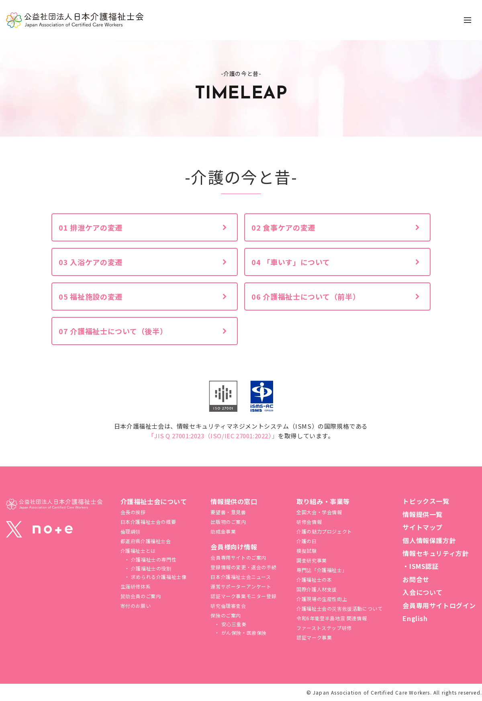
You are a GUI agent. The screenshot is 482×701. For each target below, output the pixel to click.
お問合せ (415, 579)
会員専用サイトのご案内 (238, 557)
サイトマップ (422, 527)
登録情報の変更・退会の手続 (243, 567)
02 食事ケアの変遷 (283, 227)
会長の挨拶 (133, 512)
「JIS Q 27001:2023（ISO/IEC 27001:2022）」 (213, 435)
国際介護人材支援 (316, 589)
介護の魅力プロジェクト (324, 531)
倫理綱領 (130, 531)
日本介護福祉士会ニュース (240, 576)
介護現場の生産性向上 (321, 598)
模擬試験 (306, 550)
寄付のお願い (135, 605)
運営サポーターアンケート (240, 586)
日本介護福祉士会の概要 (148, 521)
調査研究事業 (311, 560)
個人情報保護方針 (429, 540)
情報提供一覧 (422, 514)
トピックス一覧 (425, 501)
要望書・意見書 (228, 512)
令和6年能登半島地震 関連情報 (331, 618)
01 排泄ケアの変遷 (91, 227)
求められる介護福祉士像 (157, 576)
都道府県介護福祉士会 (145, 541)
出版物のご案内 (228, 521)
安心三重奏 (233, 624)
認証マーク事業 (314, 637)
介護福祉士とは (138, 550)
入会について (422, 592)
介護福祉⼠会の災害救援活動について (339, 608)
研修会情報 (309, 521)
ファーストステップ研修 (324, 627)
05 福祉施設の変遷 (91, 296)
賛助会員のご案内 (140, 596)
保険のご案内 (225, 615)
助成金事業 (223, 531)
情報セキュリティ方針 (435, 553)
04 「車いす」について (290, 262)
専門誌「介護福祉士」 (321, 569)
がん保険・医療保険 (243, 632)
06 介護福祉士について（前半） (305, 296)
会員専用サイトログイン (439, 605)
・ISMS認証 (420, 566)
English (414, 618)
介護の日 (306, 541)
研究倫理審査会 (228, 605)
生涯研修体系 (135, 586)
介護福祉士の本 (314, 579)
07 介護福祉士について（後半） (113, 331)
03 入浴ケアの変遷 (91, 262)
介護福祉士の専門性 (152, 559)
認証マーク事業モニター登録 (243, 596)
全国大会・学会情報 (319, 512)
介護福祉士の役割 (150, 568)
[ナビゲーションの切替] (467, 20)
